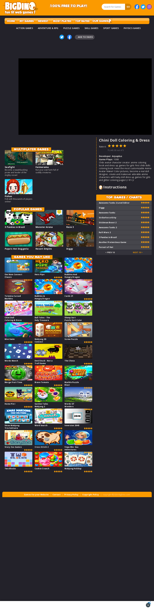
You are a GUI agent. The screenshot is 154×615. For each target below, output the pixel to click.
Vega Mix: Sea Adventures (71, 448)
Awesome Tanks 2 (108, 227)
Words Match (11, 360)
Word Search (41, 425)
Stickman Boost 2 (107, 222)
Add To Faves (85, 37)
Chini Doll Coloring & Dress (13, 319)
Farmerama (42, 167)
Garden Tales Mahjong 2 (41, 405)
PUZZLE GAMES (71, 28)
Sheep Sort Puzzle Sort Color (73, 319)
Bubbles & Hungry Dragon (42, 297)
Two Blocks (10, 468)
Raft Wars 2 (105, 232)
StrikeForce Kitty (107, 217)
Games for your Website (36, 494)
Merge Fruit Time (13, 382)
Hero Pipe (40, 274)
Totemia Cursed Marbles (13, 297)
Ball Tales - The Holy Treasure (42, 319)
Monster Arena (44, 227)
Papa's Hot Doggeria (16, 248)
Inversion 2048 (72, 425)
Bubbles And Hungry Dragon (72, 275)
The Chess (70, 360)
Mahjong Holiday (73, 468)
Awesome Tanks (107, 212)
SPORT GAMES (111, 28)
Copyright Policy (90, 494)
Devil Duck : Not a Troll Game (44, 362)
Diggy (69, 248)
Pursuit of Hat (106, 247)
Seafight (10, 167)
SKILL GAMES (91, 28)
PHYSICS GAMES (132, 28)
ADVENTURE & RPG (48, 28)
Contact (57, 494)
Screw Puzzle (71, 339)
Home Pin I (10, 404)
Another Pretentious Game (112, 242)
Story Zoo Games (13, 447)
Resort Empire (44, 248)
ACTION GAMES (24, 28)
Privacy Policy (71, 494)
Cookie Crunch (42, 468)
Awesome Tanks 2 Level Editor (114, 203)
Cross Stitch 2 (42, 447)
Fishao (8, 196)
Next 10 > (138, 252)
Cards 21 (69, 296)
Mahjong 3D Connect (41, 340)
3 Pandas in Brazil (15, 227)
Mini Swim (10, 339)
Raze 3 (70, 227)
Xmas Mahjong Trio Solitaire (12, 426)
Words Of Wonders (69, 405)
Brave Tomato (42, 382)
